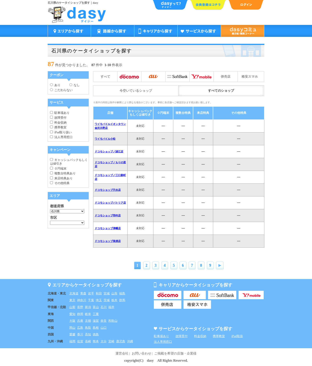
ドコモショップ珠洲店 (108, 241)
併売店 (226, 76)
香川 (80, 334)
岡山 (72, 327)
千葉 (91, 300)
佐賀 (80, 341)
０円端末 (58, 168)
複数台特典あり (63, 173)
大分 (104, 341)
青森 (83, 293)
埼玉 (99, 300)
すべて (105, 76)
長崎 (88, 341)
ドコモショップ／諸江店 (109, 151)
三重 (96, 314)
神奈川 (81, 300)
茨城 (107, 300)
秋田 (99, 293)
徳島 (96, 334)
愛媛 (72, 334)
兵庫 (80, 320)
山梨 (72, 307)
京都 (88, 320)
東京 (72, 300)
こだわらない (61, 90)
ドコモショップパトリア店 (110, 202)
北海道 (73, 293)
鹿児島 (120, 341)
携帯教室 (58, 127)
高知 (88, 334)
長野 (80, 307)
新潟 (88, 307)
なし (74, 85)
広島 (80, 327)
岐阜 (88, 314)
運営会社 (121, 353)
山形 (114, 293)
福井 (111, 307)
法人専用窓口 (61, 137)
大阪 (72, 320)
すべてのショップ (221, 90)
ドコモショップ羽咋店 (108, 215)
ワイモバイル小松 (105, 138)
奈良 (104, 320)
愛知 (72, 314)
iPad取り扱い (61, 132)
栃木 (114, 300)
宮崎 (111, 341)
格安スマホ (250, 76)
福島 (122, 293)
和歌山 (112, 320)
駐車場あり (60, 112)
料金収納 (58, 122)
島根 (96, 327)
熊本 (96, 341)
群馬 (122, 300)
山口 (104, 327)
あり (55, 85)
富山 (96, 307)
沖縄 (130, 341)
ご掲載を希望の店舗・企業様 (175, 353)
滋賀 (96, 320)
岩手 (91, 293)
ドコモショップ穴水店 (108, 189)
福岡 (72, 341)
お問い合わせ (141, 353)
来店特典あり (61, 178)
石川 (104, 307)
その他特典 (60, 183)
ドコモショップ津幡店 (108, 228)
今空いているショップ (136, 90)
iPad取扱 (237, 336)
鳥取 (88, 327)
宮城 (107, 293)
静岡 (80, 314)
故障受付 (58, 117)
